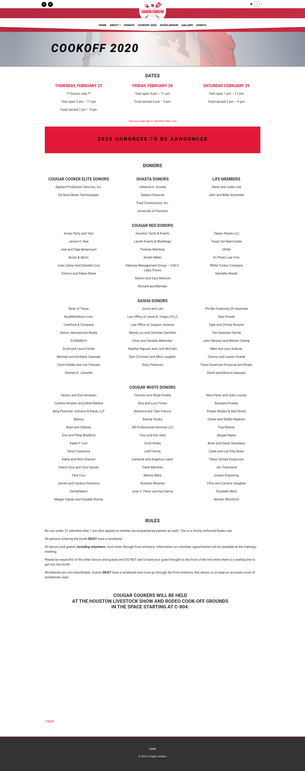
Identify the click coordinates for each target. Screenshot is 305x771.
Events (201, 25)
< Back (49, 721)
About (114, 25)
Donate (129, 25)
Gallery (187, 25)
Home (103, 25)
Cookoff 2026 (147, 25)
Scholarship (169, 25)
